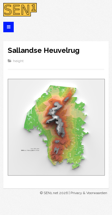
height (18, 61)
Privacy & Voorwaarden (88, 193)
